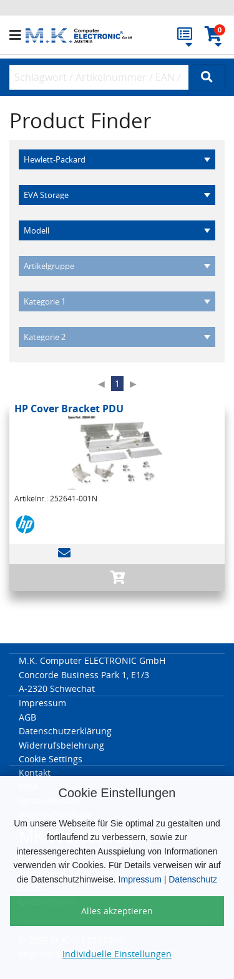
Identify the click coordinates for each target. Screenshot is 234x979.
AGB (27, 717)
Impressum (140, 879)
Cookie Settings (50, 759)
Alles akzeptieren (117, 911)
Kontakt (35, 772)
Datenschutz (192, 879)
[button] (17, 35)
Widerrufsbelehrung (61, 745)
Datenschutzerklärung (65, 731)
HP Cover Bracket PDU (69, 408)
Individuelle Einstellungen (117, 954)
